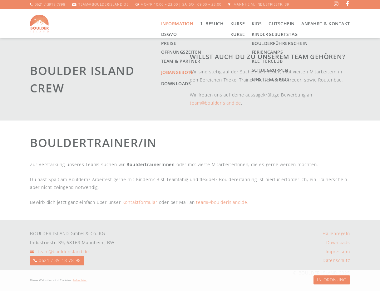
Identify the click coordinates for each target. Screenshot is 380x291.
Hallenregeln (336, 233)
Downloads (338, 242)
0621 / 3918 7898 (50, 4)
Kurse (237, 24)
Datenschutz (336, 260)
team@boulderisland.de (103, 4)
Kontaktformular (139, 202)
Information (177, 24)
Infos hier (80, 280)
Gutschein (282, 24)
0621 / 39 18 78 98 (60, 260)
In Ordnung (332, 280)
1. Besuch (212, 24)
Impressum (338, 251)
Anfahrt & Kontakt (325, 24)
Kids (257, 24)
